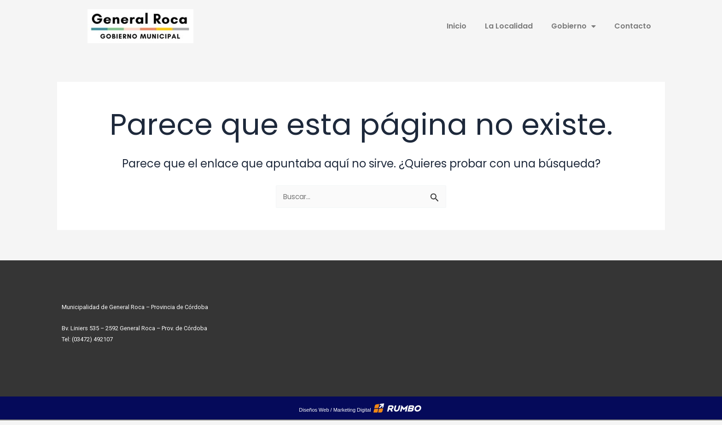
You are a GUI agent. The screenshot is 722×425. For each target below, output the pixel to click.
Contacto (632, 26)
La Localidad (509, 26)
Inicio (456, 26)
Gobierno (573, 26)
